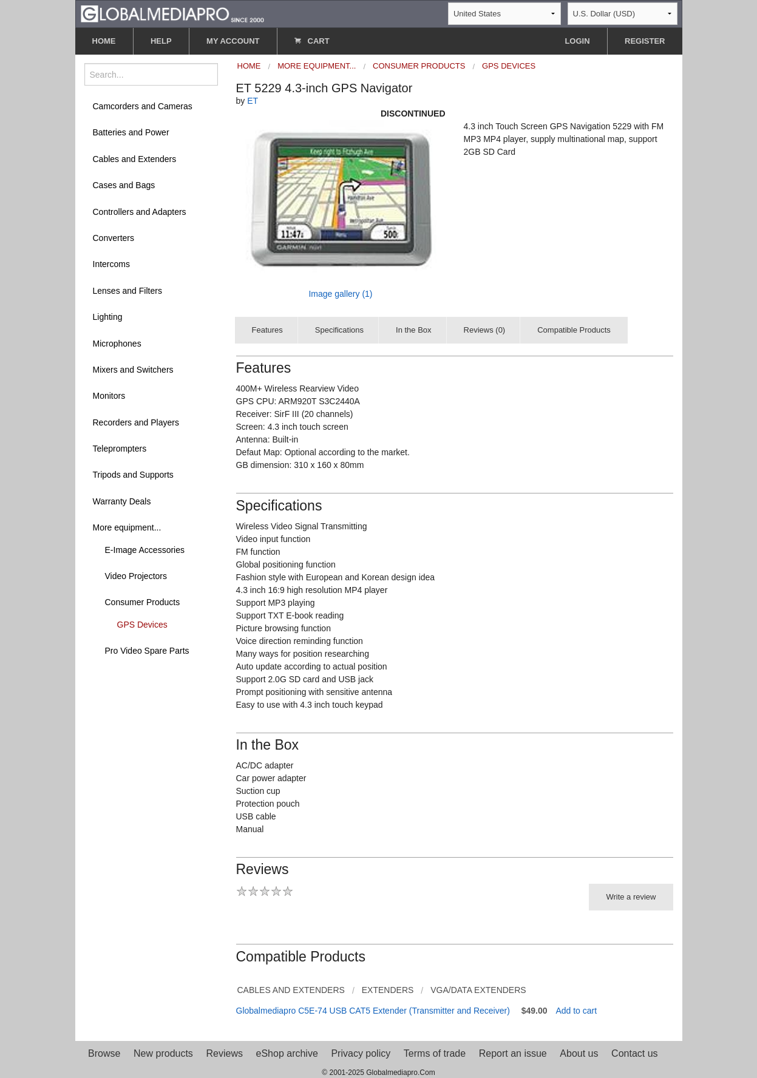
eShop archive (287, 1053)
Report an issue (513, 1053)
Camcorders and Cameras (142, 106)
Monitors (109, 396)
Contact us (634, 1053)
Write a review (631, 896)
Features (267, 329)
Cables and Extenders (135, 159)
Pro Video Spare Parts (147, 651)
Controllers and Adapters (139, 212)
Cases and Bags (124, 185)
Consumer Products (142, 602)
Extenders (388, 990)
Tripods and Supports (133, 475)
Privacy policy (360, 1053)
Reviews (224, 1053)
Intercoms (111, 264)
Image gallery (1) (340, 294)
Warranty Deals (122, 501)
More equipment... (127, 527)
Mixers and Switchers (133, 370)
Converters (113, 238)
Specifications (339, 329)
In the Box (414, 329)
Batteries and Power (131, 132)
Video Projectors (136, 576)
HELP (161, 41)
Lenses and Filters (127, 291)
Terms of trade (435, 1053)
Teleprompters (120, 448)
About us (579, 1053)
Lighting (108, 317)
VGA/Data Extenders (478, 990)
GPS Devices (142, 624)
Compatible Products (574, 329)
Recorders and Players (136, 422)
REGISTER (645, 41)
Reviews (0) (485, 329)
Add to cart (576, 1010)
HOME (104, 41)
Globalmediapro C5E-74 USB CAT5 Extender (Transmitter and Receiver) (373, 1010)
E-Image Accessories (145, 550)
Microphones (117, 343)
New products (163, 1053)
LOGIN (577, 41)
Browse (104, 1053)
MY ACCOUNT (232, 41)
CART (312, 41)
